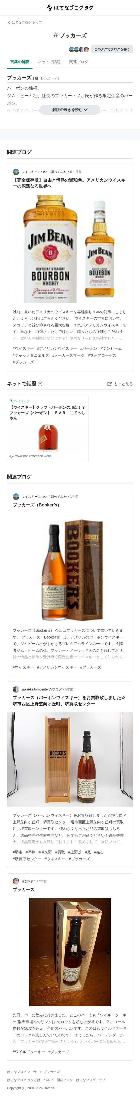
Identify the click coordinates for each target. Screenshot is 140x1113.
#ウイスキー (23, 348)
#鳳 (88, 852)
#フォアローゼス (102, 355)
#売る (99, 852)
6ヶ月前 (76, 172)
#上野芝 (75, 852)
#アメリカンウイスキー (57, 348)
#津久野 (45, 852)
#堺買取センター (27, 859)
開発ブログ (65, 1080)
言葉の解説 (19, 62)
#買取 (60, 852)
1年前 (74, 497)
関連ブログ (78, 62)
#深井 (30, 852)
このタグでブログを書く (112, 49)
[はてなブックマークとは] (40, 384)
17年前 (41, 881)
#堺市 (17, 852)
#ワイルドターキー (29, 1052)
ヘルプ (48, 1080)
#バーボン (88, 348)
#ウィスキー (55, 859)
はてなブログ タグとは (23, 1080)
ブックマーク (19, 400)
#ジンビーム (111, 348)
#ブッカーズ (23, 362)
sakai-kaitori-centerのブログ (41, 689)
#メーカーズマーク (68, 355)
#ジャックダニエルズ (31, 355)
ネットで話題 (49, 62)
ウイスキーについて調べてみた (44, 172)
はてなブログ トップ (24, 22)
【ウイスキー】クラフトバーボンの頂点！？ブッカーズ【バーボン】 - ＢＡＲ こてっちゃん (47, 412)
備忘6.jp (27, 881)
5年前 (69, 689)
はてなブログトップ (90, 1080)
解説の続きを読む (70, 109)
